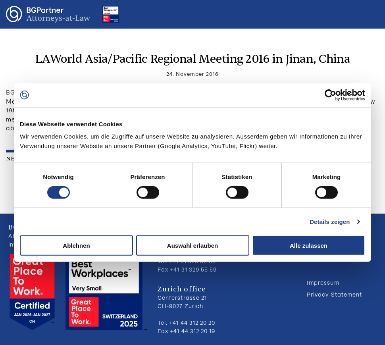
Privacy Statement (334, 294)
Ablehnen (76, 245)
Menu (371, 14)
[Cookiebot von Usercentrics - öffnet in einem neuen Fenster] (330, 95)
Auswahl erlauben (192, 245)
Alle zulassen (308, 245)
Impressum (323, 282)
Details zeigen (330, 221)
